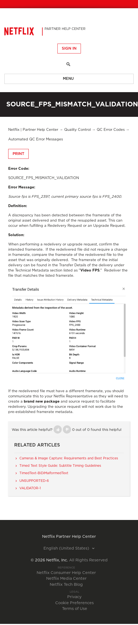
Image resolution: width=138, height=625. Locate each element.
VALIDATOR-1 (30, 488)
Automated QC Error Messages (35, 139)
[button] (58, 429)
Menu (68, 79)
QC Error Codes (111, 130)
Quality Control (77, 130)
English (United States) (66, 548)
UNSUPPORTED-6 (34, 480)
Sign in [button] (69, 48)
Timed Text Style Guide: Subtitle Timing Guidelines (60, 465)
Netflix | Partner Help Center (33, 130)
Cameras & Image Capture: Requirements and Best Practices (68, 458)
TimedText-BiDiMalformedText (43, 473)
